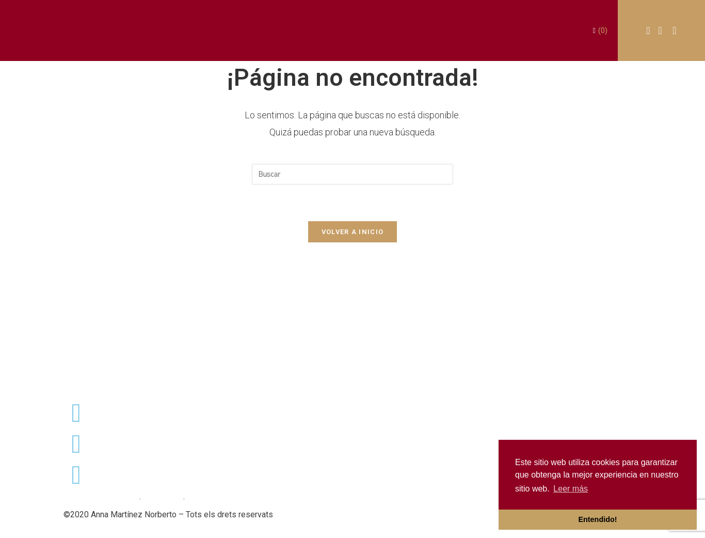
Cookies (202, 499)
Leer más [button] (570, 488)
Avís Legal (162, 499)
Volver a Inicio (353, 232)
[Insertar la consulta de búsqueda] (352, 174)
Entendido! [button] (597, 519)
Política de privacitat (100, 499)
